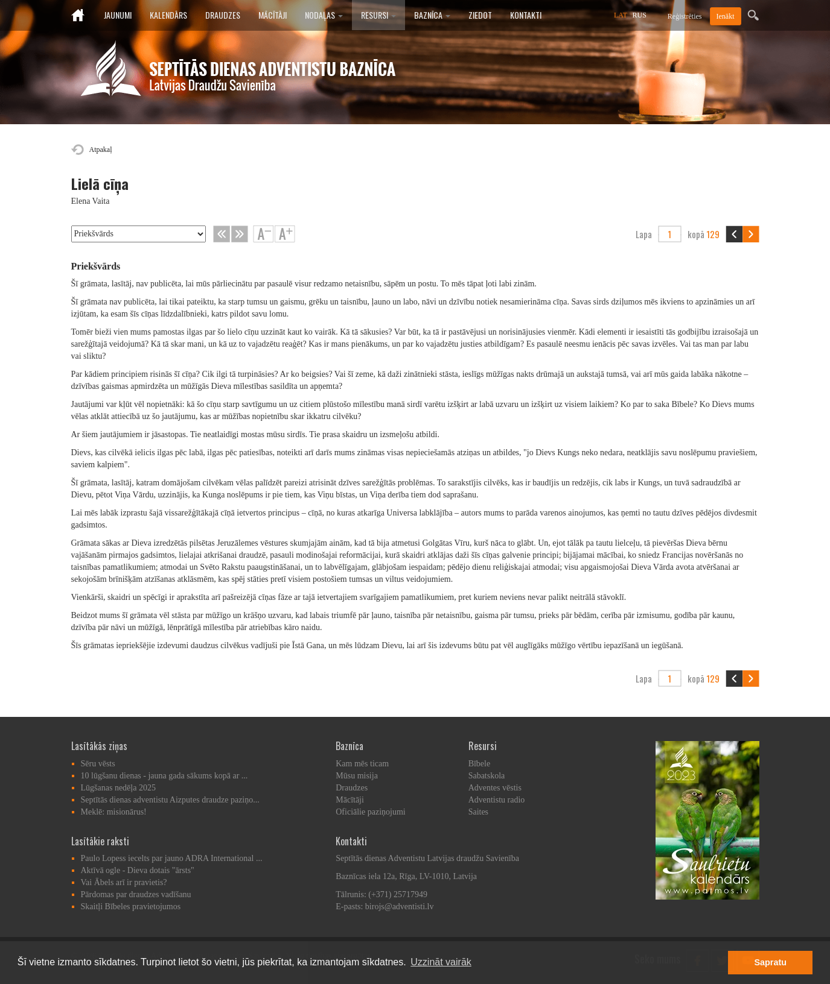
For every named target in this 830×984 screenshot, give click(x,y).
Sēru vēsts (98, 763)
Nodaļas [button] (324, 14)
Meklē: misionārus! (114, 811)
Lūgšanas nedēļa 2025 (118, 787)
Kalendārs (168, 14)
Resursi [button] (378, 14)
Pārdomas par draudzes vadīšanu (136, 894)
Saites (478, 811)
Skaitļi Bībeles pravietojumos (131, 906)
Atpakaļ (100, 149)
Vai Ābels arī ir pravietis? (124, 882)
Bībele (479, 763)
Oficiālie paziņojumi (370, 811)
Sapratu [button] (770, 962)
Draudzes (222, 14)
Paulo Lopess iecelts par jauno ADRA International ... (172, 858)
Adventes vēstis (495, 787)
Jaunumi (118, 14)
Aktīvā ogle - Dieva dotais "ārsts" (137, 870)
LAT (620, 15)
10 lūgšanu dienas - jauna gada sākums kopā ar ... (164, 775)
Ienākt (726, 16)
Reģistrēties (685, 16)
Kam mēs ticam (362, 763)
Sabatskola (486, 775)
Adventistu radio (496, 799)
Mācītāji (272, 14)
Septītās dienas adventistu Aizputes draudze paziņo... (170, 799)
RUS (639, 15)
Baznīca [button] (432, 14)
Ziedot (480, 14)
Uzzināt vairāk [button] (440, 962)
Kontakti (525, 14)
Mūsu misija (357, 775)
